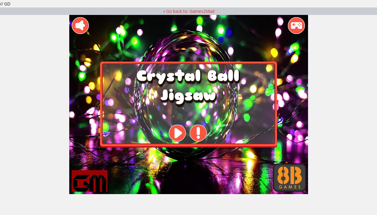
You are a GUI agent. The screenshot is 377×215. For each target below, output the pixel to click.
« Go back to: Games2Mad (188, 11)
